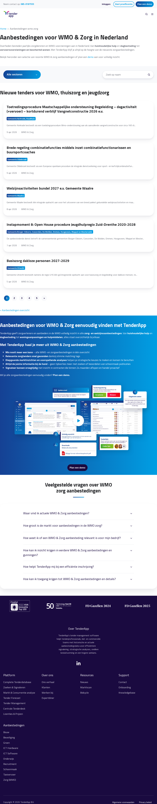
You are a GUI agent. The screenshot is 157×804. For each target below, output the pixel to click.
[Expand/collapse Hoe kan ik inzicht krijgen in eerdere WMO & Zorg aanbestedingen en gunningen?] (131, 550)
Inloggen (106, 4)
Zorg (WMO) (9, 780)
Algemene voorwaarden (123, 802)
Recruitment (9, 764)
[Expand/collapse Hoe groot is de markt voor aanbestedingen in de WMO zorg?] (131, 526)
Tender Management (14, 703)
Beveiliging (9, 737)
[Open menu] (152, 14)
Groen (6, 743)
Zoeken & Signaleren (14, 687)
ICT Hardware (10, 748)
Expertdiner (48, 698)
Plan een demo (144, 4)
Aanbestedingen (13, 725)
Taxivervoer (9, 774)
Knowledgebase (127, 693)
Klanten (46, 687)
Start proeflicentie (124, 4)
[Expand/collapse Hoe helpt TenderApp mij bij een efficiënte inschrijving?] (131, 567)
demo (91, 57)
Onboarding (125, 687)
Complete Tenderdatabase (17, 682)
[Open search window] (146, 14)
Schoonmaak (10, 769)
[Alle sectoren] (22, 74)
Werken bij (47, 693)
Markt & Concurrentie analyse (19, 693)
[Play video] (78, 420)
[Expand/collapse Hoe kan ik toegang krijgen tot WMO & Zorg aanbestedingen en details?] (131, 579)
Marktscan (86, 687)
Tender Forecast (11, 698)
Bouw (6, 732)
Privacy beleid (145, 802)
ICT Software (10, 753)
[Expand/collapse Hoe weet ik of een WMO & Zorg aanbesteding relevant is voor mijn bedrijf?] (131, 538)
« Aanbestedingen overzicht (15, 310)
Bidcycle (84, 693)
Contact (123, 682)
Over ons (47, 675)
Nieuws (84, 682)
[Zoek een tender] (149, 74)
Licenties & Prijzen (13, 714)
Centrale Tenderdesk (14, 708)
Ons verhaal (48, 682)
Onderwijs (8, 759)
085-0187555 (27, 4)
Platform (9, 675)
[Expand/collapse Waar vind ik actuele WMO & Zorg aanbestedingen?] (131, 513)
